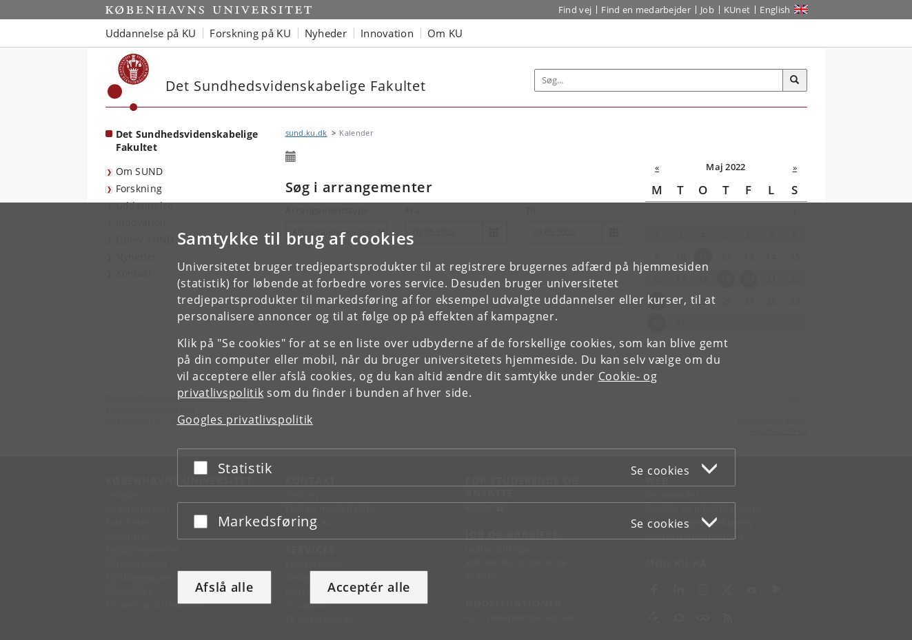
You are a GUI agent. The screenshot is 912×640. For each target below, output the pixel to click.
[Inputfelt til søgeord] (659, 80)
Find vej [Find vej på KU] (574, 9)
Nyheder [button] (326, 33)
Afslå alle (224, 587)
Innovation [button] (387, 33)
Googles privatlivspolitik (245, 419)
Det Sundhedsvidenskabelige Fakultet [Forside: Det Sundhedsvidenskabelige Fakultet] (187, 140)
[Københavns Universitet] (129, 82)
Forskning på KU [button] (250, 33)
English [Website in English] (775, 9)
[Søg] (794, 80)
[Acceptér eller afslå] (204, 467)
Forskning (139, 188)
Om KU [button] (445, 33)
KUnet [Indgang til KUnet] (737, 9)
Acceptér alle (368, 587)
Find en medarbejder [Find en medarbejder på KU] (646, 9)
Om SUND (139, 171)
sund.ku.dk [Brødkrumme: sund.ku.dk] (306, 132)
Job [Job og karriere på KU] (707, 9)
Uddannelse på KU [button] (150, 33)
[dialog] (456, 421)
